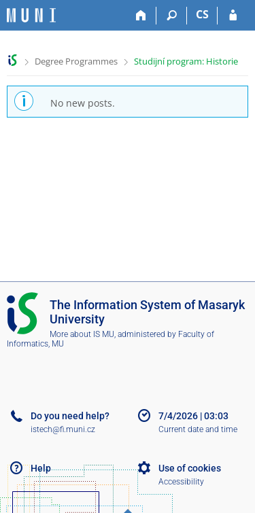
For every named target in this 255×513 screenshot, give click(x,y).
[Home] (141, 15)
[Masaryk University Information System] (31, 15)
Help (41, 468)
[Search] (171, 15)
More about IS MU (82, 334)
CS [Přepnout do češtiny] (202, 14)
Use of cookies (189, 468)
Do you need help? (70, 415)
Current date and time (197, 429)
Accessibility (181, 482)
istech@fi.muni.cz (63, 429)
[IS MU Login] (233, 15)
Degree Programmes (76, 61)
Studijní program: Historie (186, 61)
